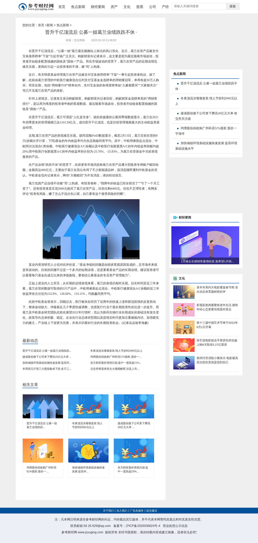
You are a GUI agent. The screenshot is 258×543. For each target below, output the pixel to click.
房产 (114, 7)
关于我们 (108, 510)
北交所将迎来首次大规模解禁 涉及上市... (114, 368)
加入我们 (121, 510)
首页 (61, 7)
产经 (165, 7)
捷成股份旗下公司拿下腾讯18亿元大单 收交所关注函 (206, 116)
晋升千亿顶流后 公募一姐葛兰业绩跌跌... (46, 350)
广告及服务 (137, 510)
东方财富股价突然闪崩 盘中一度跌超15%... (116, 362)
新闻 (50, 25)
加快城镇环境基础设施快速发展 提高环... (46, 362)
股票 (139, 7)
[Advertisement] (198, 42)
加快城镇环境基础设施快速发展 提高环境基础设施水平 (206, 145)
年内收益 (57, 329)
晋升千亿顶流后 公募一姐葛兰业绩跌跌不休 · (206, 86)
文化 (126, 7)
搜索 (233, 6)
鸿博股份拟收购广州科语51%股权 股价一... (116, 356)
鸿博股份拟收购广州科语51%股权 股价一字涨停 (206, 131)
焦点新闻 (78, 7)
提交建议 (151, 510)
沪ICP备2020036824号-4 (143, 525)
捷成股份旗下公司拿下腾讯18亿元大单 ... (46, 356)
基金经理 (37, 329)
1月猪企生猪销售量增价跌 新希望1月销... (207, 261)
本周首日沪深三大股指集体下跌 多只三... (46, 368)
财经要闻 (98, 7)
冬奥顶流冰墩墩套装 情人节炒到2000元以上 (116, 350)
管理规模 (47, 329)
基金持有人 (68, 329)
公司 (152, 7)
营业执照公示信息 (175, 525)
